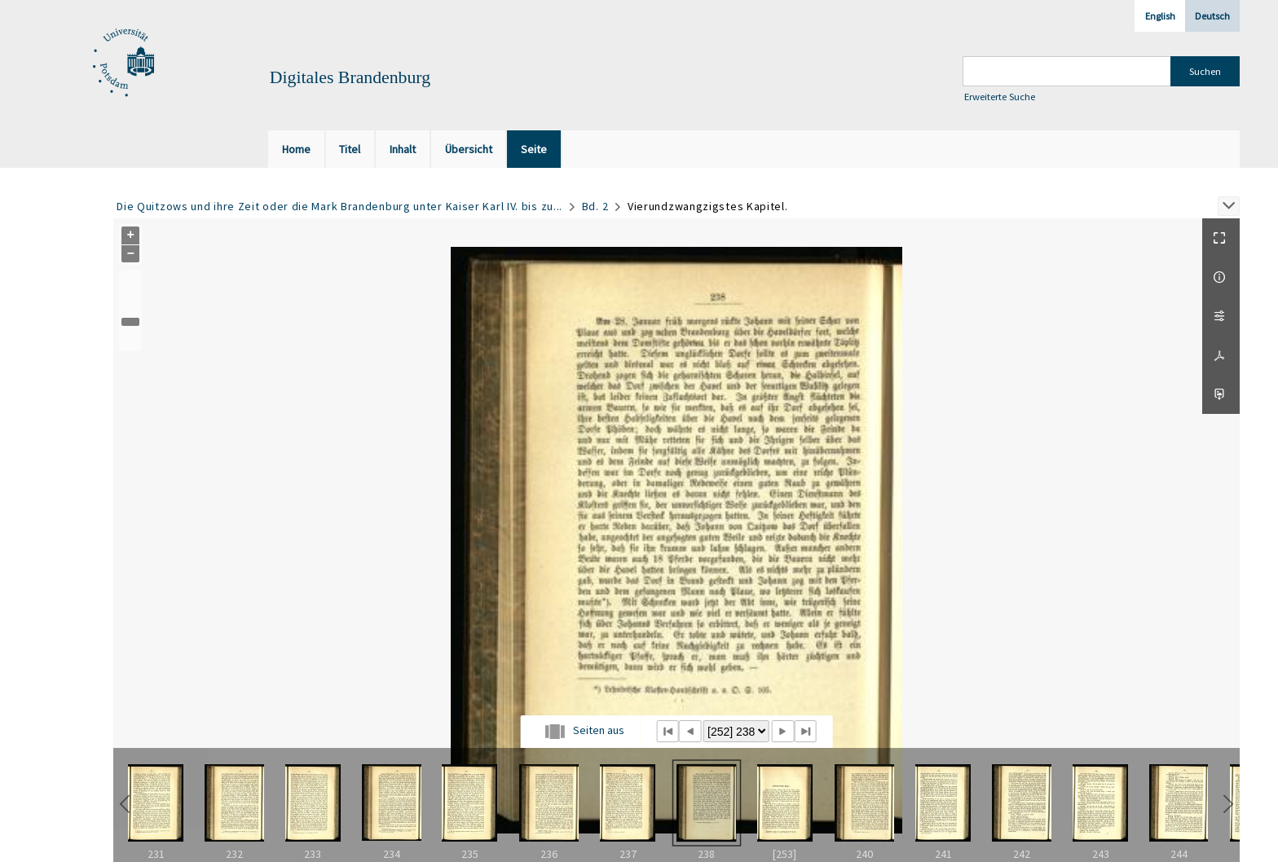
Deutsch (1212, 16)
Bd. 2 (595, 206)
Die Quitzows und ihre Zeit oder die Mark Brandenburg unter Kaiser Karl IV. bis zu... (339, 206)
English (1160, 16)
